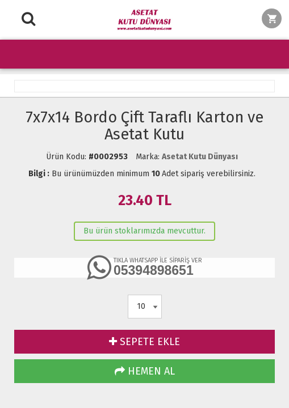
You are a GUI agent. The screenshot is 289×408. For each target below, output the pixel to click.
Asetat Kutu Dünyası (200, 157)
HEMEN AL (145, 371)
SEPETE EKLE (144, 342)
